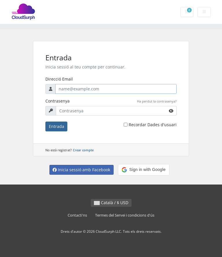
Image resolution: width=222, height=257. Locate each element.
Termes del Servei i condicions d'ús (124, 215)
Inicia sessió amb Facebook (81, 169)
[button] (143, 170)
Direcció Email (59, 79)
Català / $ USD (111, 202)
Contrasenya (57, 101)
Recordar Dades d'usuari (153, 124)
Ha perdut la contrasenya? (157, 101)
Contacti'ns (77, 215)
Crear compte (83, 150)
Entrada (56, 126)
